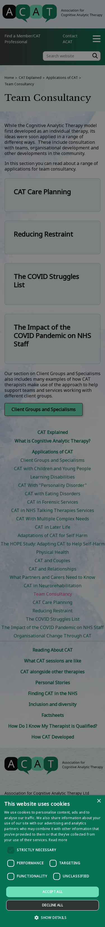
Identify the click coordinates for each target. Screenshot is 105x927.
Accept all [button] (53, 891)
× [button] (99, 801)
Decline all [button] (52, 905)
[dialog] (52, 861)
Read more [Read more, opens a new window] (58, 840)
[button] (52, 917)
